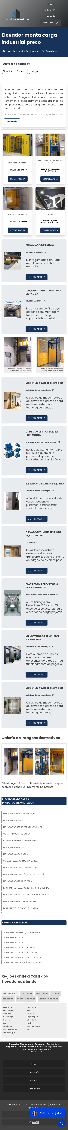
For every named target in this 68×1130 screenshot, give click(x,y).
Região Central (10, 993)
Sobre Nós (50, 10)
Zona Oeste (42, 993)
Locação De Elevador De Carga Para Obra (35, 71)
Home (50, 4)
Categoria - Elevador (13, 937)
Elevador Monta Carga (15, 854)
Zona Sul (56, 993)
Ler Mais (12, 121)
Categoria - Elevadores (14, 942)
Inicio (34, 1064)
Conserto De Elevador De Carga (20, 840)
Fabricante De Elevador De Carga (20, 908)
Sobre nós (34, 1072)
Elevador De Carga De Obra (17, 881)
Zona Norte (26, 993)
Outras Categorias (15, 922)
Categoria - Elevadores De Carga (19, 947)
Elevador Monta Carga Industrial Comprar (26, 894)
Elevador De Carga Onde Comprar (8, 71)
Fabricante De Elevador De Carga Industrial (26, 887)
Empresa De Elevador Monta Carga (22, 71)
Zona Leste (8, 998)
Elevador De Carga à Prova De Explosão (24, 874)
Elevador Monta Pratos (16, 847)
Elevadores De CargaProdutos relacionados (18, 801)
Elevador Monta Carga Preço (19, 813)
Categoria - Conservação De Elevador (21, 932)
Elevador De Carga (13, 820)
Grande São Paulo (26, 998)
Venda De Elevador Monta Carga (20, 860)
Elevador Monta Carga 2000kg (19, 901)
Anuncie (50, 16)
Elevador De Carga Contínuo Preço (22, 867)
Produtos (51, 22)
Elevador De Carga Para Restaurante (22, 827)
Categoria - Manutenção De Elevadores (22, 957)
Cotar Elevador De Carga (16, 833)
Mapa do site (34, 1088)
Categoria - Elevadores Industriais (20, 952)
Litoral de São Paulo (48, 998)
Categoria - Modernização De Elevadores (23, 962)
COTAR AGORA (17, 179)
